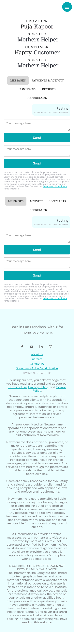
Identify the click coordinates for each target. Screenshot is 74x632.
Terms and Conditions (55, 186)
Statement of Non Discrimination (37, 368)
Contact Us (37, 363)
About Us (37, 354)
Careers (37, 359)
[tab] (18, 80)
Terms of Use (17, 387)
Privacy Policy (38, 387)
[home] (15, 7)
